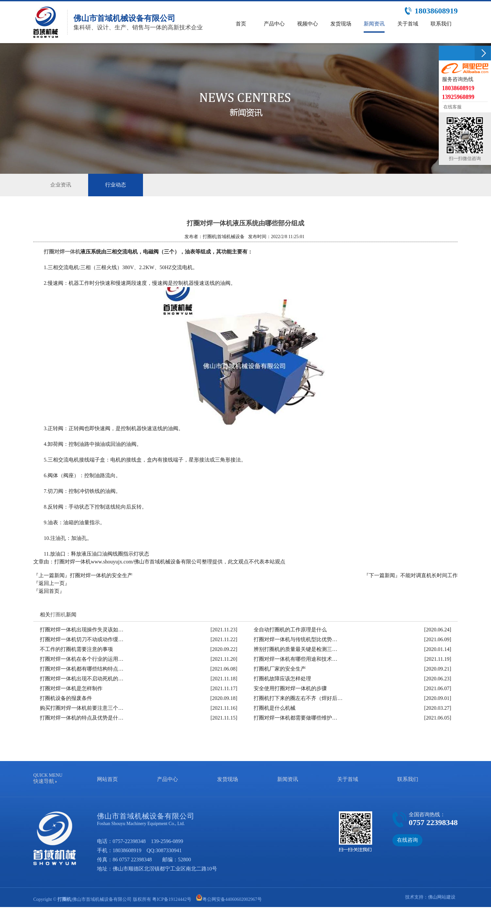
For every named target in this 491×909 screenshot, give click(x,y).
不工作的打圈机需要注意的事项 (76, 649)
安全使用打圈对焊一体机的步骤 (290, 688)
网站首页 (107, 779)
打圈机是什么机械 (274, 708)
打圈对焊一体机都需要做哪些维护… (295, 718)
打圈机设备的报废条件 (66, 698)
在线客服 (452, 107)
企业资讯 (60, 184)
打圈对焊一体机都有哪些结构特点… (81, 669)
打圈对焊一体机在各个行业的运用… (81, 659)
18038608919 (127, 850)
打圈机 (58, 614)
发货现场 (227, 779)
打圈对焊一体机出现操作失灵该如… (81, 629)
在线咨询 (407, 840)
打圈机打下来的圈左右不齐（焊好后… (298, 698)
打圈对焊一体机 (62, 251)
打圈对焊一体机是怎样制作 (71, 688)
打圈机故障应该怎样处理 (282, 678)
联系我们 (407, 779)
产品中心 (167, 779)
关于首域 (347, 779)
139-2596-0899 (167, 841)
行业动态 (115, 185)
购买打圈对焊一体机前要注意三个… (81, 708)
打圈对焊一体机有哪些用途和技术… (295, 659)
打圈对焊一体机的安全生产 (101, 575)
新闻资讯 (287, 779)
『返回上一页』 (51, 583)
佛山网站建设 (441, 897)
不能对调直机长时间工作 (429, 575)
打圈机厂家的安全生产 (280, 669)
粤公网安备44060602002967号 (232, 899)
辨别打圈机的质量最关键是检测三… (295, 649)
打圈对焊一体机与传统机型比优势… (295, 639)
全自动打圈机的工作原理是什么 (290, 629)
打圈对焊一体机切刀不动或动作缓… (81, 639)
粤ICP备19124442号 (171, 899)
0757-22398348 (129, 841)
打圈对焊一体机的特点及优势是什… (81, 718)
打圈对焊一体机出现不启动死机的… (81, 678)
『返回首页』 (49, 591)
